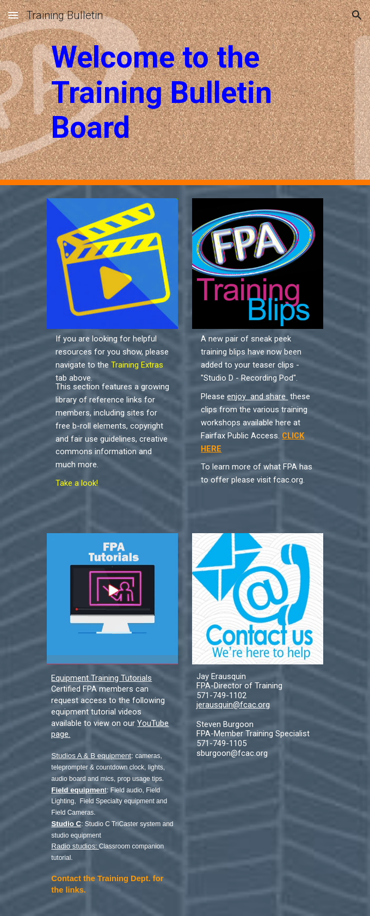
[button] (13, 15)
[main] (185, 92)
